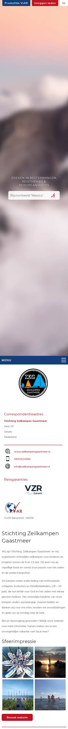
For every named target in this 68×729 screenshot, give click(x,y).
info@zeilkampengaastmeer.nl (32, 466)
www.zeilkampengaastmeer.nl (32, 451)
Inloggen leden (45, 3)
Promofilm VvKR (16, 3)
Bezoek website (17, 717)
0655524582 (22, 459)
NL (64, 3)
